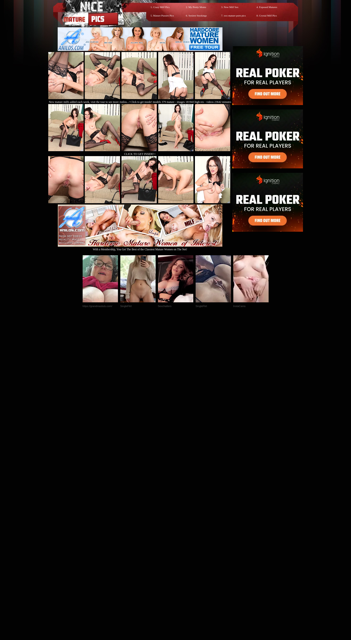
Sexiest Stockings (198, 15)
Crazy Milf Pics (161, 7)
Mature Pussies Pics (163, 15)
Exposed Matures (268, 7)
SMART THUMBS (183, 541)
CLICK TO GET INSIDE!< (140, 154)
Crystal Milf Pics (268, 15)
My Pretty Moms (197, 7)
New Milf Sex (231, 7)
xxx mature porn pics (235, 15)
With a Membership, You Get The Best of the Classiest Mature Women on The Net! (140, 247)
